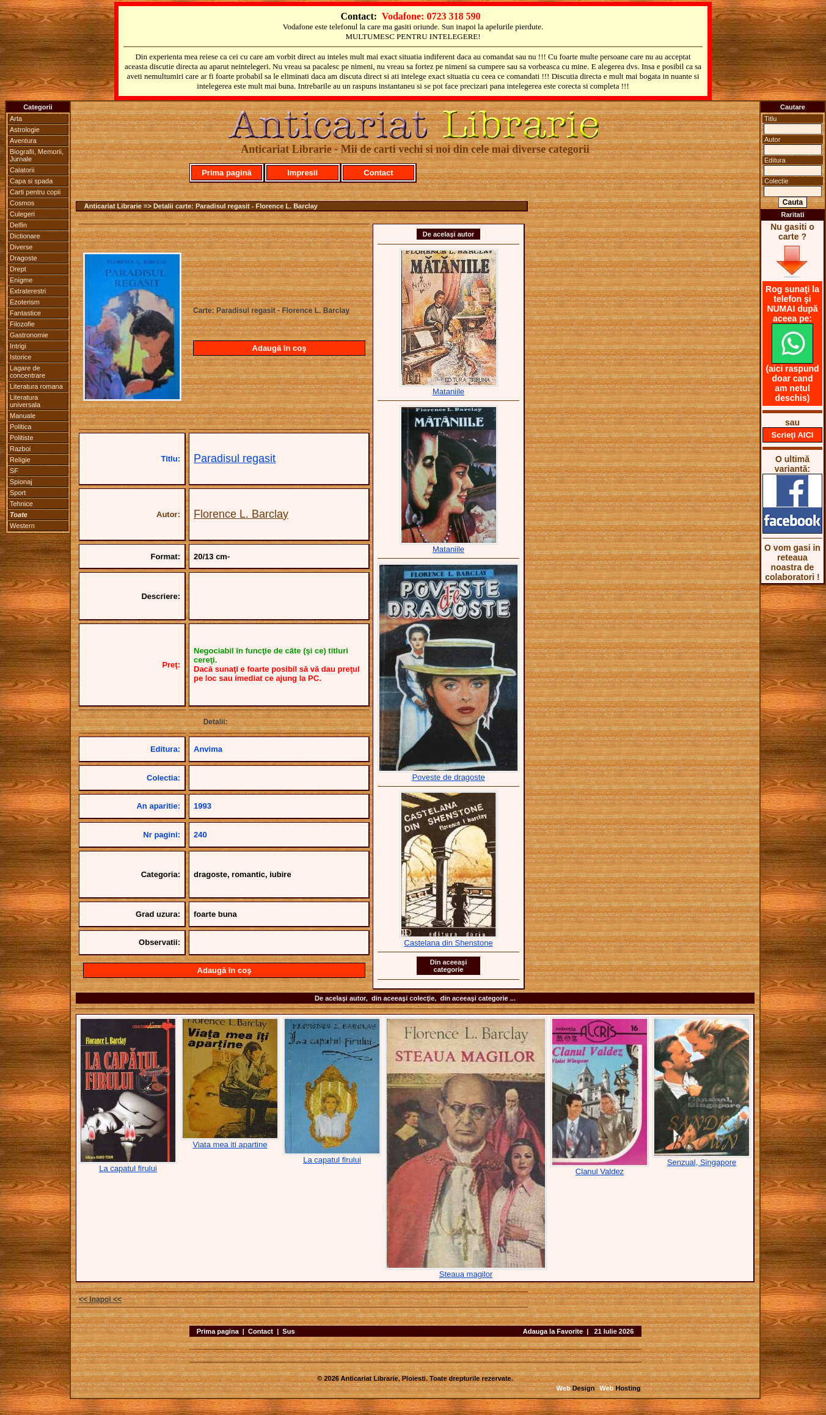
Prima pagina (218, 1331)
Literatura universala (25, 401)
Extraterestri (28, 291)
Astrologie (25, 129)
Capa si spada (31, 181)
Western (22, 525)
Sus (288, 1331)
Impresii (302, 172)
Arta (16, 118)
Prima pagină (227, 172)
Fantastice (25, 313)
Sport (18, 492)
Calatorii (22, 170)
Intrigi (18, 346)
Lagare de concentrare (27, 371)
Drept (18, 269)
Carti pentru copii (35, 192)
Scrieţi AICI (793, 434)
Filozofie (22, 324)
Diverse (21, 247)
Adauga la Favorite (553, 1331)
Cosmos (22, 203)
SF (14, 470)
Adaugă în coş (279, 348)
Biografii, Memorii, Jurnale (37, 155)
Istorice (20, 357)
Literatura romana (36, 386)
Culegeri (22, 214)
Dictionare (25, 236)
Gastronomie (29, 335)
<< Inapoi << (100, 1299)
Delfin (18, 225)
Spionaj (21, 481)
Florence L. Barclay (241, 514)
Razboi (20, 448)
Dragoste (23, 258)
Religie (20, 459)
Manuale (22, 415)
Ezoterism (25, 302)
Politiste (22, 437)
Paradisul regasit (235, 458)
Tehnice (21, 503)
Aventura (23, 140)
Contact (378, 172)
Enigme (21, 280)
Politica (20, 426)
